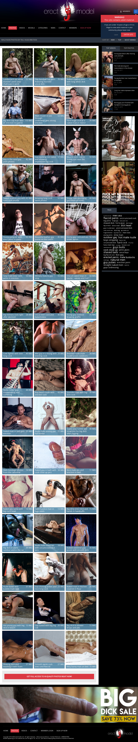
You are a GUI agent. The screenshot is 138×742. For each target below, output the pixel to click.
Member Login (47, 731)
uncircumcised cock (128, 218)
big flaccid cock (109, 255)
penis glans (124, 250)
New (113, 40)
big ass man (122, 240)
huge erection (108, 232)
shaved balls (111, 252)
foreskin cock (126, 245)
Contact (62, 28)
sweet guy (106, 260)
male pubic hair (124, 221)
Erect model (120, 732)
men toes (126, 233)
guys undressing (111, 267)
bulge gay (115, 221)
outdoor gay (110, 237)
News (53, 28)
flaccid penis (111, 218)
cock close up (111, 249)
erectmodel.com (69, 11)
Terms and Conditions (43, 737)
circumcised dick (110, 243)
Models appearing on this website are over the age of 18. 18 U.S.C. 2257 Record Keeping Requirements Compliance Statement (38, 738)
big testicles (126, 265)
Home (3, 28)
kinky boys (130, 242)
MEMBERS (126, 11)
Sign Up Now (85, 28)
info (136, 11)
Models (31, 28)
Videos (22, 28)
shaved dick (109, 223)
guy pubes (110, 262)
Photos (12, 28)
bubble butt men (107, 215)
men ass (117, 215)
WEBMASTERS (65, 737)
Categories (43, 28)
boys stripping (111, 240)
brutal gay (118, 245)
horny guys (120, 223)
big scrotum (107, 225)
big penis (107, 221)
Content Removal (55, 737)
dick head (126, 225)
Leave (116, 35)
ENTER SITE (128, 35)
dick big (117, 230)
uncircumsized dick (124, 228)
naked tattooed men (108, 247)
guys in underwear (109, 228)
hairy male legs (109, 245)
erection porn (123, 262)
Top (119, 40)
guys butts (119, 247)
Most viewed (130, 40)
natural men (117, 259)
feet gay (120, 255)
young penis (108, 235)
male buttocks (127, 257)
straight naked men (113, 265)
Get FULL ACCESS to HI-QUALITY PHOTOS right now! (49, 676)
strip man (118, 235)
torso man (116, 226)
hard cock (122, 242)
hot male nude (127, 237)
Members (73, 28)
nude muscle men (108, 230)
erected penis (111, 257)
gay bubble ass (125, 230)
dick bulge (129, 223)
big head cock (117, 232)
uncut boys (124, 252)
